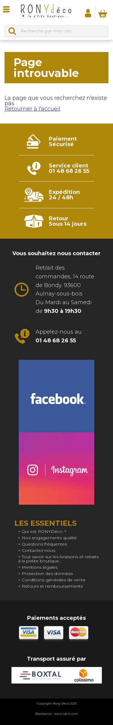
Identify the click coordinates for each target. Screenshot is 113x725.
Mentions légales (40, 567)
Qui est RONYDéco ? (44, 531)
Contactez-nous (38, 550)
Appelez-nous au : (60, 336)
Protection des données (47, 573)
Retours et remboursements (52, 586)
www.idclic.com (66, 714)
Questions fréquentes (44, 544)
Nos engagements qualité (49, 538)
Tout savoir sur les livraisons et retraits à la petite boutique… (58, 559)
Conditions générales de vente (54, 580)
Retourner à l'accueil (32, 109)
